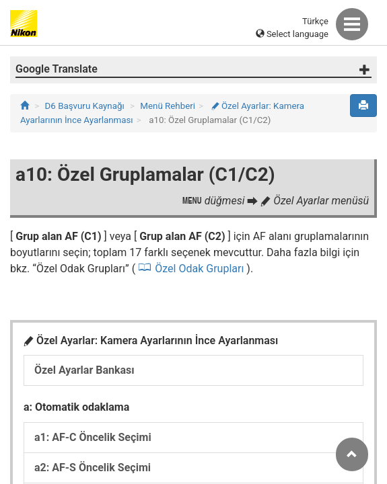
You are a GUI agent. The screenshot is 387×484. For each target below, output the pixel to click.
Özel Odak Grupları (199, 268)
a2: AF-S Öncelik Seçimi (92, 467)
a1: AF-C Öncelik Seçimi (92, 437)
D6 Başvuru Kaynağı (85, 106)
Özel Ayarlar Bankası (84, 370)
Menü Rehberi (167, 106)
